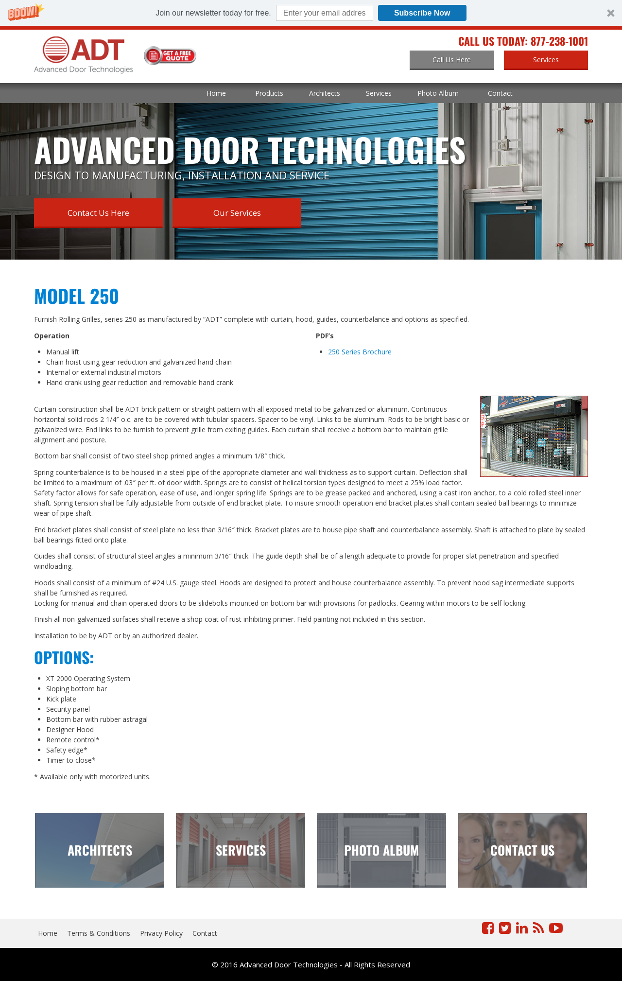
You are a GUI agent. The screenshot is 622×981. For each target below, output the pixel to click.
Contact (500, 93)
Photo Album (438, 93)
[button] (311, 13)
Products (269, 93)
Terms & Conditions (98, 933)
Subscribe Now (422, 13)
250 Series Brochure (360, 351)
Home (216, 93)
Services (379, 93)
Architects (324, 93)
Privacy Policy (161, 933)
